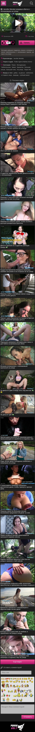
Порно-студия (8, 61)
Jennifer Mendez (18, 58)
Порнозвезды (7, 58)
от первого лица (6, 75)
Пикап (14, 65)
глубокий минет (25, 75)
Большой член (11, 69)
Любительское (6, 67)
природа (15, 75)
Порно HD (27, 69)
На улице (20, 69)
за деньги (22, 73)
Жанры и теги (7, 73)
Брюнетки (20, 67)
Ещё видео (17, 662)
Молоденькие (21, 65)
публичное (29, 73)
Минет (14, 67)
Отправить (28, 717)
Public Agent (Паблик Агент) (23, 61)
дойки (15, 73)
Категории (6, 65)
